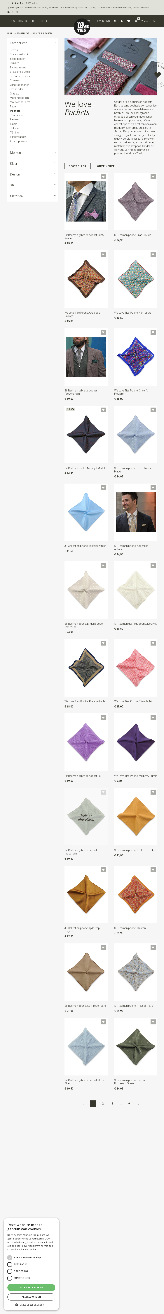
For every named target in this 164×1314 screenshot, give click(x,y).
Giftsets (14, 93)
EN (13, 12)
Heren (11, 21)
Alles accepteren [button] (31, 1287)
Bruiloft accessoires (21, 76)
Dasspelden (16, 89)
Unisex (43, 21)
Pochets (48, 33)
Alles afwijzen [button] (31, 1296)
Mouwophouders (20, 102)
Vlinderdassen (18, 136)
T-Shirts (14, 132)
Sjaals (13, 123)
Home (9, 33)
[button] (154, 21)
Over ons (103, 21)
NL (8, 12)
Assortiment (22, 33)
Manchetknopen (19, 97)
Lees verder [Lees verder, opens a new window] (29, 1249)
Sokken (14, 128)
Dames (22, 21)
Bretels (14, 50)
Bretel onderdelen (20, 71)
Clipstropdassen (19, 84)
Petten (13, 106)
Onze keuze (106, 166)
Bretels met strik (19, 54)
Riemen (14, 119)
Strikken (14, 63)
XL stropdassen (19, 141)
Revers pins (16, 115)
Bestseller (77, 166)
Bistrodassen (17, 67)
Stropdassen (17, 58)
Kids (33, 21)
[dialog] (31, 1264)
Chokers (15, 80)
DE (17, 12)
